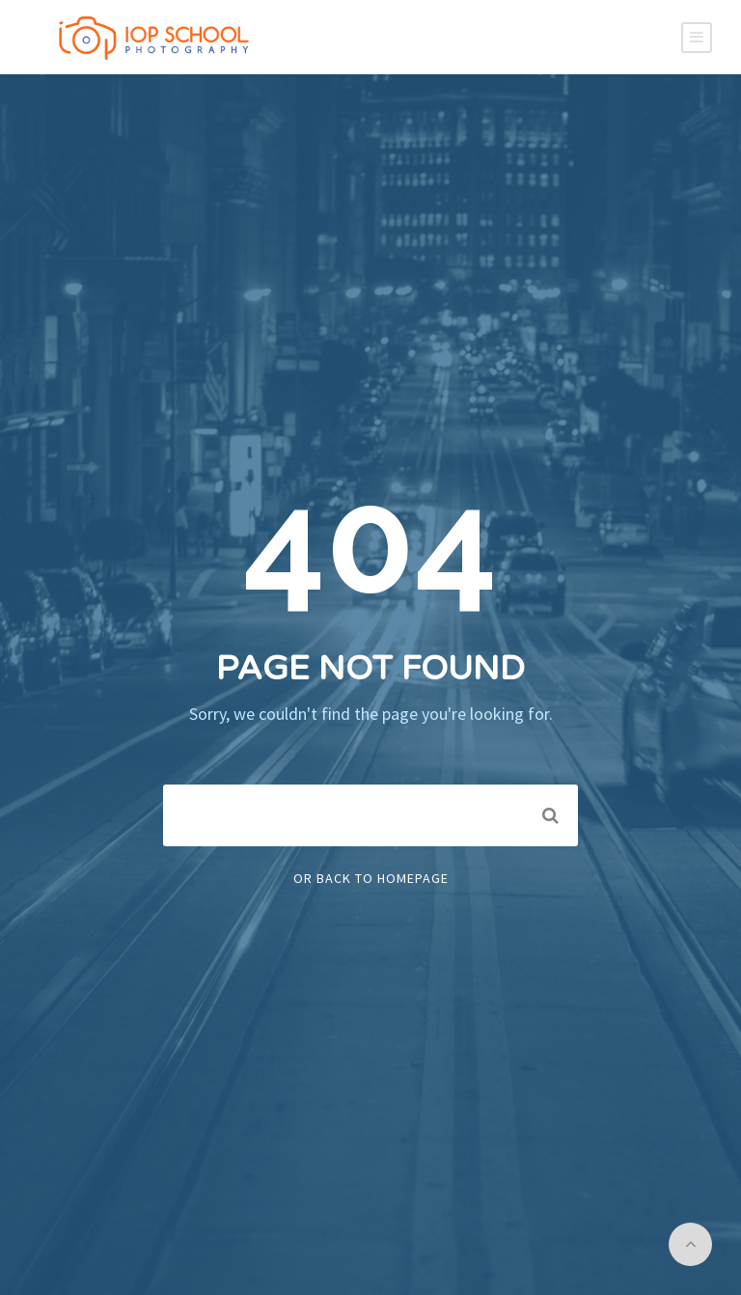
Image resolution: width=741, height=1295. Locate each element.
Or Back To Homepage (371, 878)
